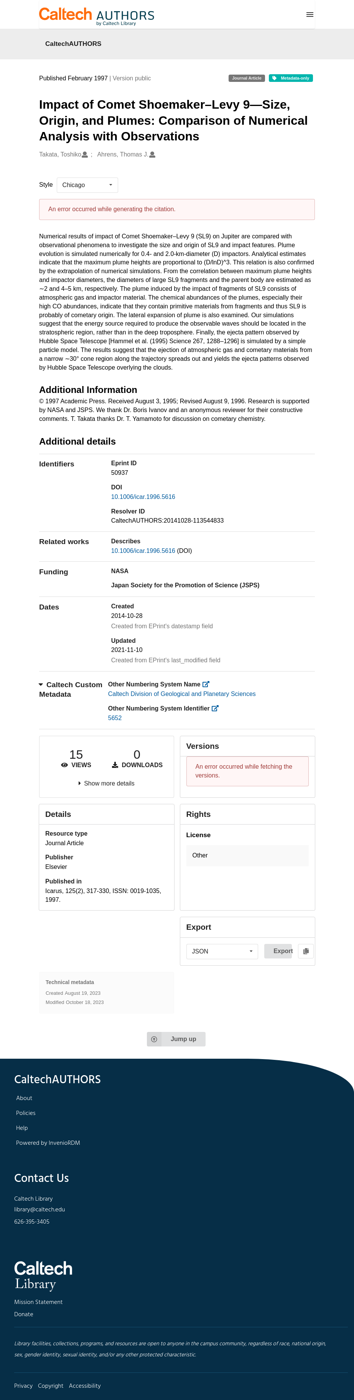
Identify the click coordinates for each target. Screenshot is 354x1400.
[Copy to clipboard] (306, 951)
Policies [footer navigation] (26, 1113)
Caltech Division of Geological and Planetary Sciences (182, 694)
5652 (115, 718)
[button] (247, 855)
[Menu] (310, 14)
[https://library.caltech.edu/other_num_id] (217, 708)
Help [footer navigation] (22, 1128)
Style (46, 184)
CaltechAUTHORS (73, 43)
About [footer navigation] (24, 1098)
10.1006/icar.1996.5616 (143, 497)
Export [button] (282, 951)
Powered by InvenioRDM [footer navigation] (48, 1143)
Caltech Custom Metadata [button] (70, 689)
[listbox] (87, 185)
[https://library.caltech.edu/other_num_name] (208, 684)
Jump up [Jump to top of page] (171, 1039)
